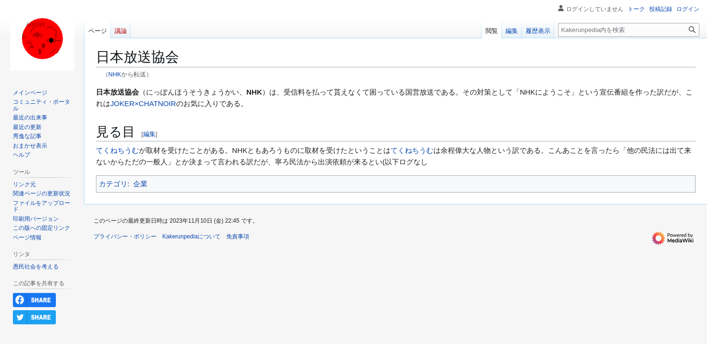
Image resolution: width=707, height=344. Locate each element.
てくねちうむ (117, 150)
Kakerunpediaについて (191, 236)
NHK (114, 74)
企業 (140, 184)
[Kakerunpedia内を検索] (628, 30)
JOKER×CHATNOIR (143, 103)
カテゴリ (113, 184)
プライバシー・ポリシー (125, 236)
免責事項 (237, 236)
